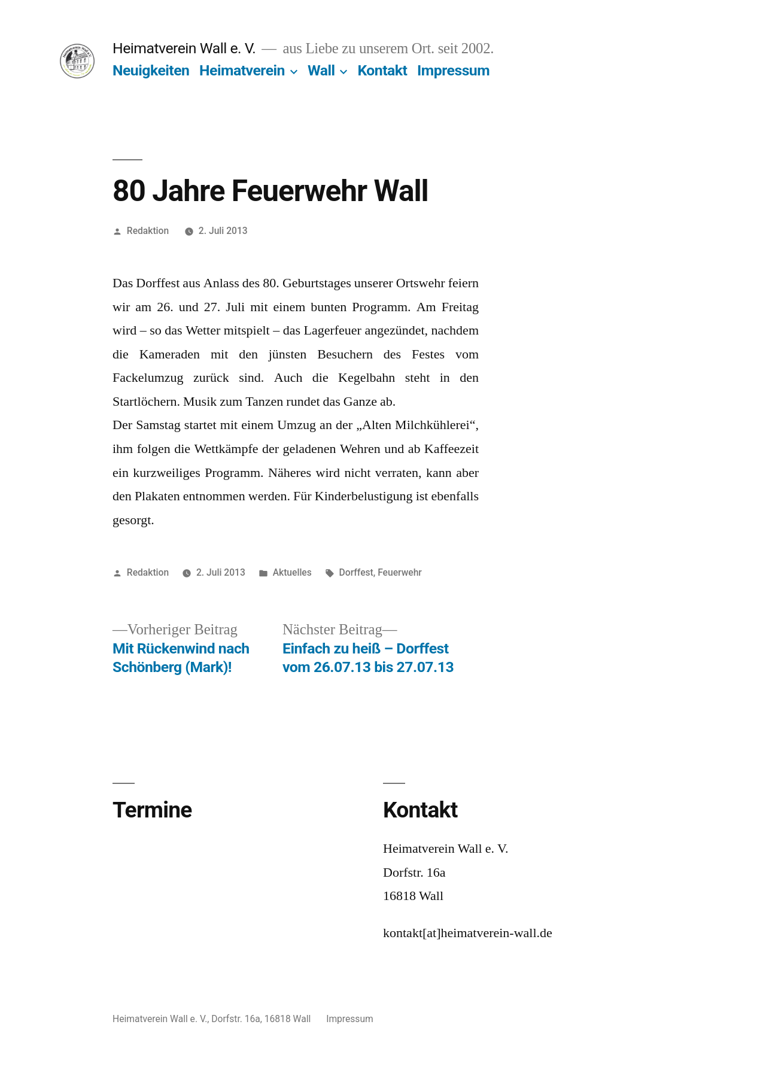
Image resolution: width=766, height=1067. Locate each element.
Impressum (453, 70)
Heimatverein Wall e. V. (184, 48)
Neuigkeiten (151, 70)
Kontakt (382, 70)
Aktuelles (292, 572)
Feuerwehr (400, 572)
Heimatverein (242, 70)
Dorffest (356, 572)
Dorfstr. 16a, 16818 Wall (262, 1019)
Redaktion (148, 230)
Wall (321, 70)
